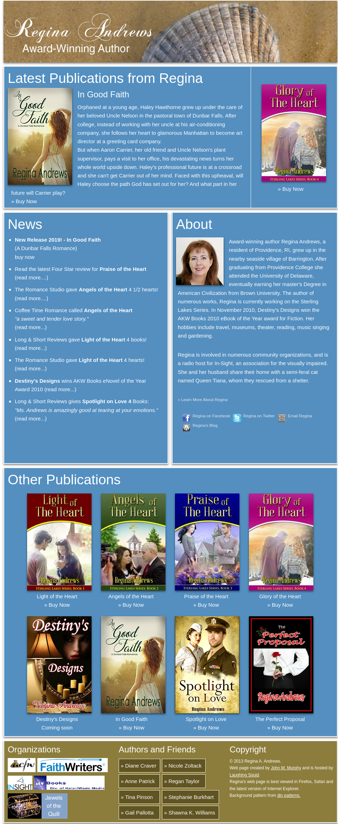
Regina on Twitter (259, 416)
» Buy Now (24, 201)
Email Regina (300, 416)
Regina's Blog (205, 425)
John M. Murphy (286, 767)
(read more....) (31, 277)
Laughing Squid (244, 774)
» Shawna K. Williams (189, 813)
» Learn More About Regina (202, 400)
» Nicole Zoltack (183, 766)
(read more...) (31, 327)
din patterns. (288, 795)
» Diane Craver (138, 766)
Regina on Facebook (211, 416)
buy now (25, 257)
